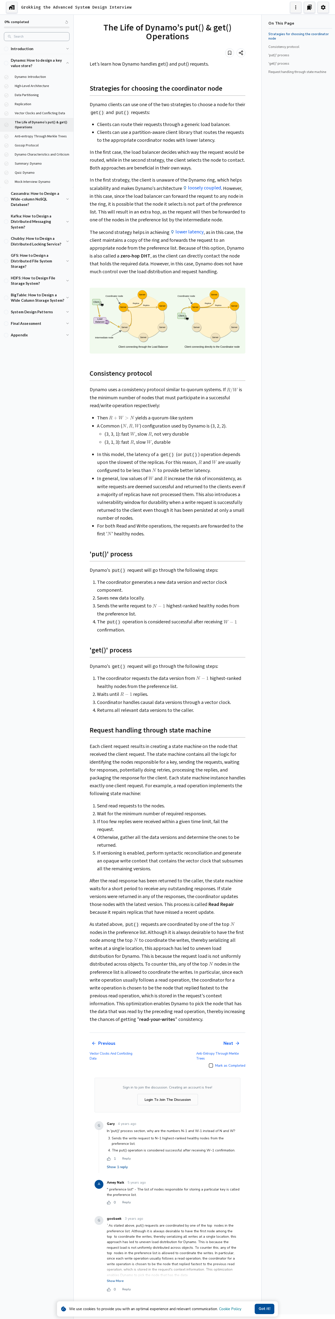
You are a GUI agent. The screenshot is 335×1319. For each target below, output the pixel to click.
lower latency (189, 232)
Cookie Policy (230, 1308)
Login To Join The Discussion (168, 1099)
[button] (36, 49)
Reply (126, 1158)
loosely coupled (204, 188)
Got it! (264, 1309)
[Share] (241, 52)
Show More (115, 1281)
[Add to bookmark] (229, 52)
